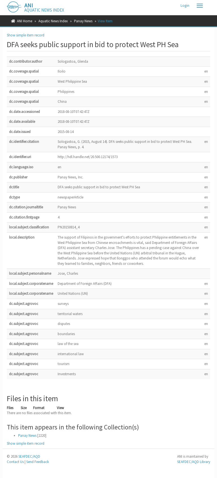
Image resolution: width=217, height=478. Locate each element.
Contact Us (15, 461)
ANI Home (24, 21)
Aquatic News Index (53, 21)
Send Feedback (37, 461)
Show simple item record (25, 35)
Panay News (83, 21)
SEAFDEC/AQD (29, 456)
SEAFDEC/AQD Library (193, 461)
